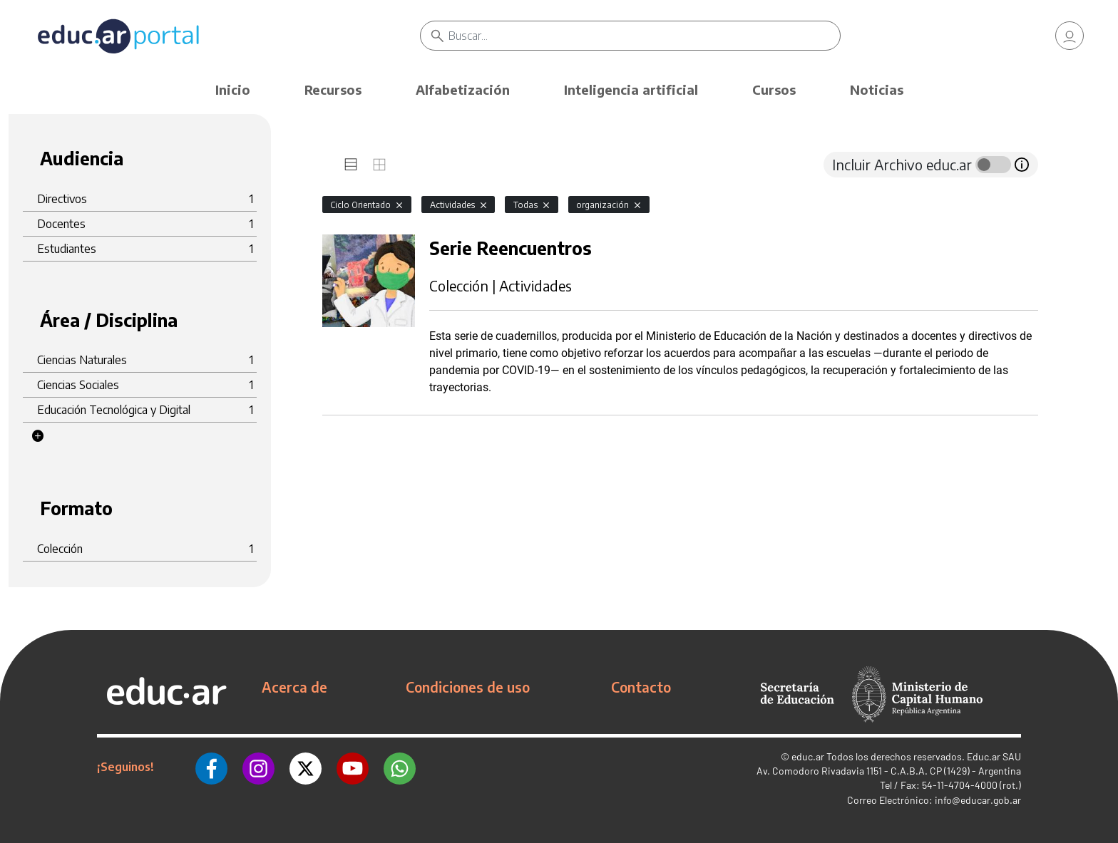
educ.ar (807, 756)
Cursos (774, 89)
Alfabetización (463, 89)
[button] (38, 436)
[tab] (351, 164)
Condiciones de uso (468, 686)
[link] (1069, 35)
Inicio (232, 89)
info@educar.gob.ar (978, 800)
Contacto (641, 686)
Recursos (332, 89)
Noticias (876, 89)
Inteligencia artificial (631, 89)
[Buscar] (644, 35)
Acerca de (294, 686)
